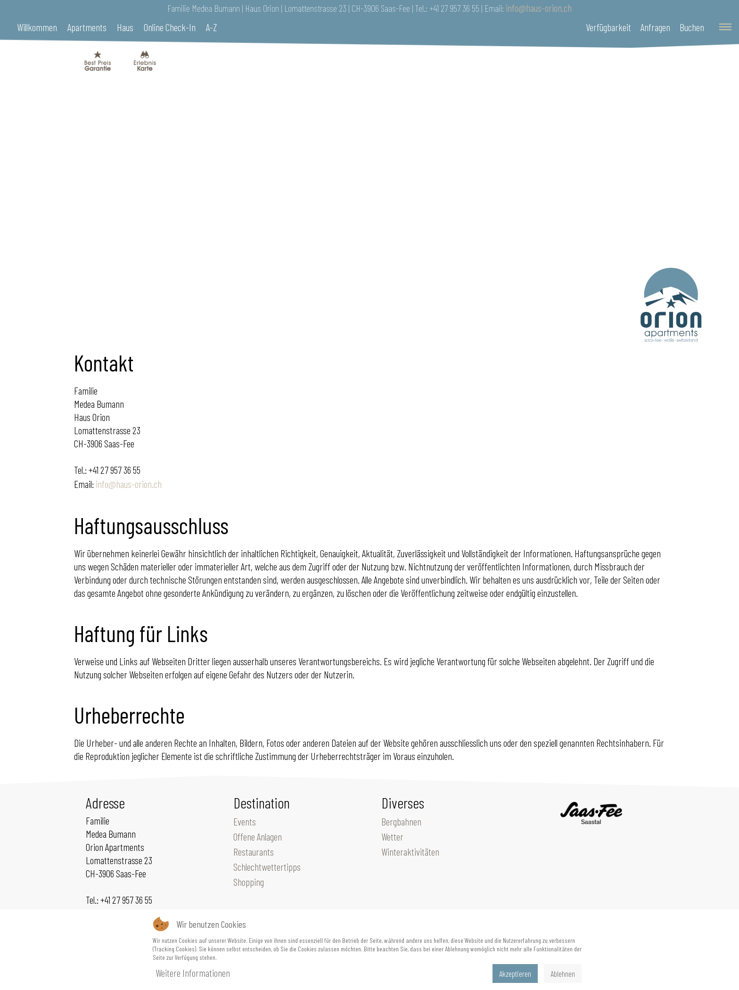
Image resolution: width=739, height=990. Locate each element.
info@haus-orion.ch (539, 7)
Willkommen (37, 27)
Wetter (392, 836)
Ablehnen (562, 973)
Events (244, 821)
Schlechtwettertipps (267, 866)
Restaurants (253, 851)
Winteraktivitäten (410, 851)
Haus (125, 27)
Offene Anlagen (257, 836)
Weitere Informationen (193, 972)
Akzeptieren (515, 973)
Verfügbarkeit (608, 27)
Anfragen (655, 27)
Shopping (248, 881)
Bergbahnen (401, 821)
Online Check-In (170, 27)
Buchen (692, 27)
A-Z (211, 27)
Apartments (87, 27)
